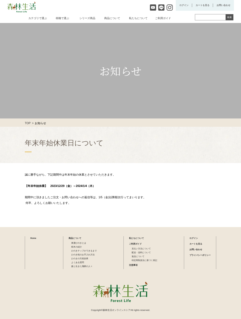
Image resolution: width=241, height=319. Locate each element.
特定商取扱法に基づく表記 (144, 260)
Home (33, 238)
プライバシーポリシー (200, 255)
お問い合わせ (223, 5)
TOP (28, 123)
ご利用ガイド (135, 244)
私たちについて (136, 238)
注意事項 (133, 265)
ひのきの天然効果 (79, 258)
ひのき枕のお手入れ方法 (83, 254)
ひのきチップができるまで (84, 251)
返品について (138, 256)
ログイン (184, 5)
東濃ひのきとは (78, 243)
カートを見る (202, 5)
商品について (75, 238)
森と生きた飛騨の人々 (82, 266)
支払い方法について (141, 248)
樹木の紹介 (76, 247)
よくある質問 (77, 262)
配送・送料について (141, 252)
